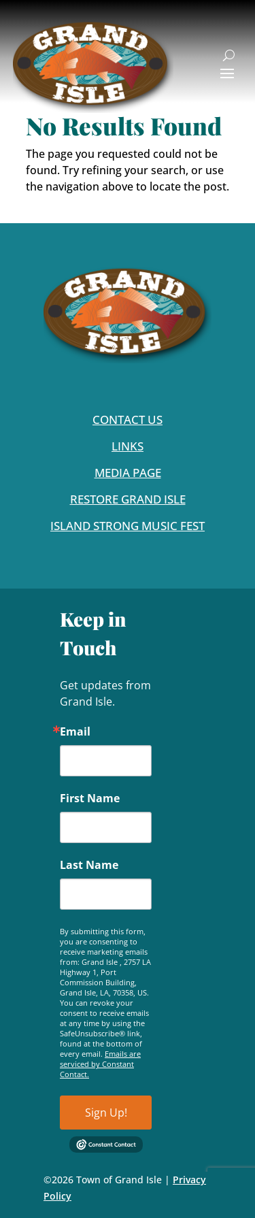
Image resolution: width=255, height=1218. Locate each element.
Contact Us (127, 419)
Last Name (89, 864)
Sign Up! (106, 1112)
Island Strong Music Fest (127, 525)
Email (75, 731)
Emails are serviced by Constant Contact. (100, 1064)
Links (127, 446)
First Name (90, 798)
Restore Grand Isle (128, 499)
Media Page (128, 472)
